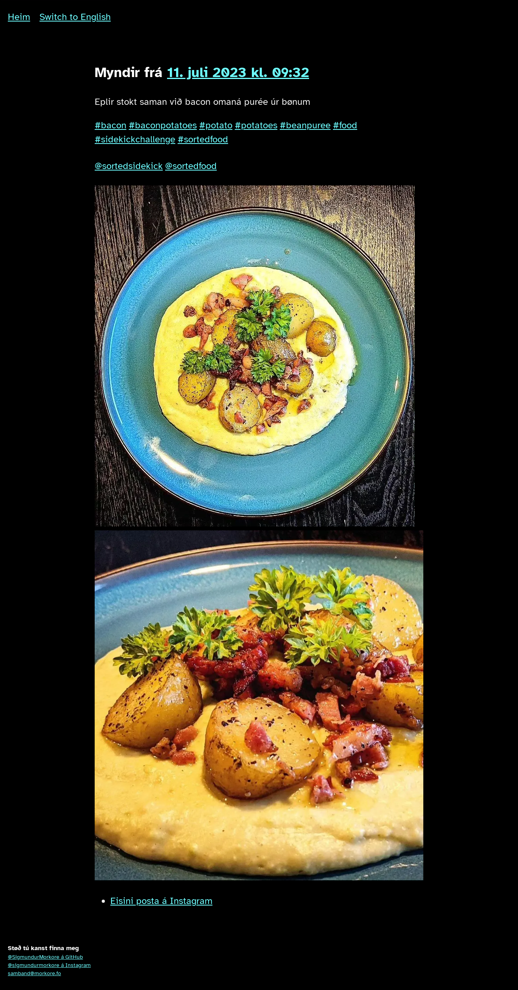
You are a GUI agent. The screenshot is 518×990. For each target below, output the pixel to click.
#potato (215, 125)
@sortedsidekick (129, 166)
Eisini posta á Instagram (161, 901)
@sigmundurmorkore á (49, 965)
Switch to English (75, 17)
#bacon (110, 125)
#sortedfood (203, 139)
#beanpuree (305, 125)
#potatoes (256, 125)
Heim (19, 17)
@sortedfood (191, 166)
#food (345, 125)
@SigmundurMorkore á (45, 957)
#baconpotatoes (163, 125)
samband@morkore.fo (34, 973)
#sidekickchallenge (135, 139)
